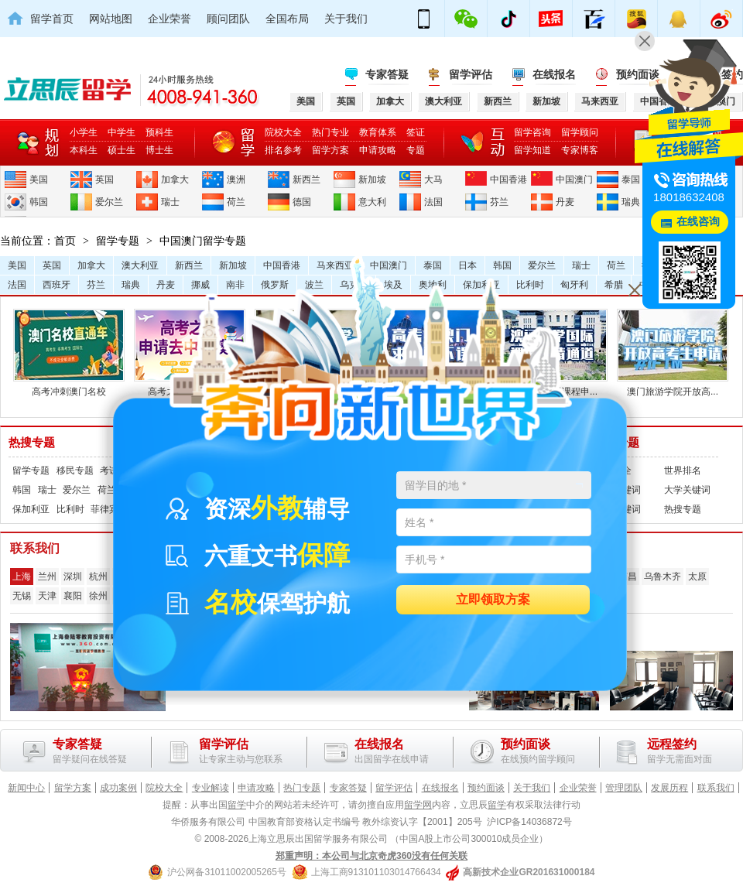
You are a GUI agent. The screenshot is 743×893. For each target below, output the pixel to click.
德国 (302, 202)
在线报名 (554, 74)
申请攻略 (377, 150)
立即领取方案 (493, 600)
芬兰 (499, 202)
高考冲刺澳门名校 (69, 386)
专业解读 (210, 787)
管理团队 (623, 787)
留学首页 (52, 18)
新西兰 (306, 179)
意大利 (372, 202)
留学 (237, 804)
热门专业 (330, 132)
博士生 (159, 150)
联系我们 (715, 787)
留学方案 (330, 150)
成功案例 (118, 787)
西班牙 (56, 284)
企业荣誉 (169, 18)
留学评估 (470, 74)
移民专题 (75, 470)
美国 (38, 179)
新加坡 (372, 179)
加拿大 (175, 179)
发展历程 (669, 787)
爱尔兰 (109, 202)
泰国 (630, 179)
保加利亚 (31, 509)
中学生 (121, 132)
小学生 (84, 132)
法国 (433, 202)
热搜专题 (32, 442)
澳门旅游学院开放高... (672, 386)
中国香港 (508, 179)
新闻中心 (26, 787)
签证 (415, 132)
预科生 (159, 132)
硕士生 (121, 150)
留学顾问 (579, 132)
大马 (433, 179)
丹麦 (565, 202)
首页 (65, 240)
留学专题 (117, 240)
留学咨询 (532, 132)
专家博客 (579, 150)
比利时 (70, 509)
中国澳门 (574, 179)
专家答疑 (387, 74)
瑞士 (170, 202)
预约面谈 (486, 787)
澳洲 (236, 179)
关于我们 (346, 18)
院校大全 (283, 132)
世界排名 (682, 470)
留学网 (418, 804)
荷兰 (236, 202)
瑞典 (630, 202)
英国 (104, 179)
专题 (415, 150)
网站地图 (110, 18)
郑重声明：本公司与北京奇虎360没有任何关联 (371, 855)
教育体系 (377, 132)
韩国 (38, 202)
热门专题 (301, 787)
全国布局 (287, 18)
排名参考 (283, 150)
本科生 (84, 150)
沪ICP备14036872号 (529, 821)
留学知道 (532, 150)
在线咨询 (698, 222)
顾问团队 (228, 18)
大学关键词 (687, 489)
